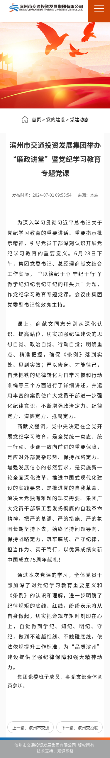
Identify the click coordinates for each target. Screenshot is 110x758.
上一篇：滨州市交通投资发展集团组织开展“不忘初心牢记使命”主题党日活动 (33, 727)
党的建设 (55, 119)
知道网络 (65, 751)
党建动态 (79, 119)
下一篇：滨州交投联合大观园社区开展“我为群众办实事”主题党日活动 (82, 727)
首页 (36, 119)
